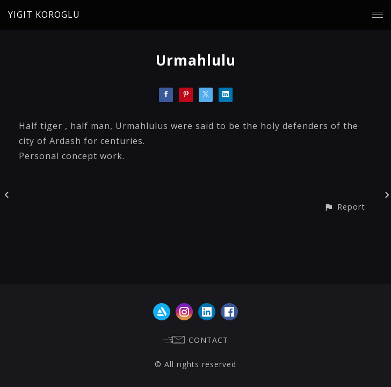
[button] (345, 207)
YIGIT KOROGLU (44, 14)
